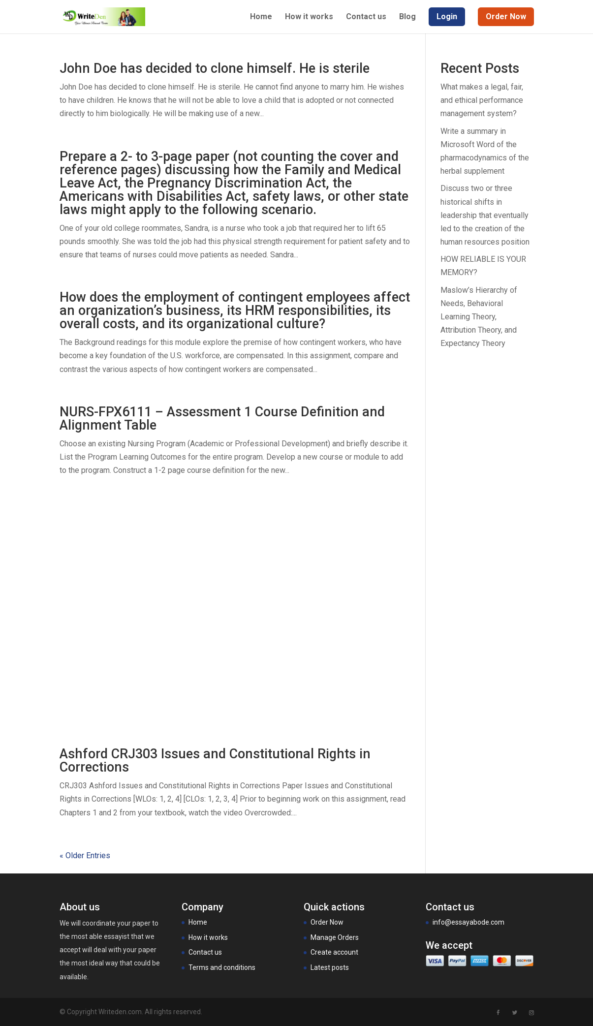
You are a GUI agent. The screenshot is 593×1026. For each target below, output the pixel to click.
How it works (309, 17)
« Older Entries (85, 855)
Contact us (366, 17)
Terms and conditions (221, 967)
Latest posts (330, 967)
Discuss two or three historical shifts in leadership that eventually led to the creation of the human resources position (485, 215)
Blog (407, 17)
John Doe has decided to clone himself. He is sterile (215, 68)
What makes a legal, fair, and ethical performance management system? (481, 100)
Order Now (327, 922)
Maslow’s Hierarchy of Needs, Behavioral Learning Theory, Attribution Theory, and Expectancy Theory (478, 316)
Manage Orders (335, 937)
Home (261, 17)
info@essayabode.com (468, 922)
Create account (334, 952)
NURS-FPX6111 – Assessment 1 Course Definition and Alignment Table (222, 418)
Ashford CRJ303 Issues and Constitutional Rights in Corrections (215, 760)
